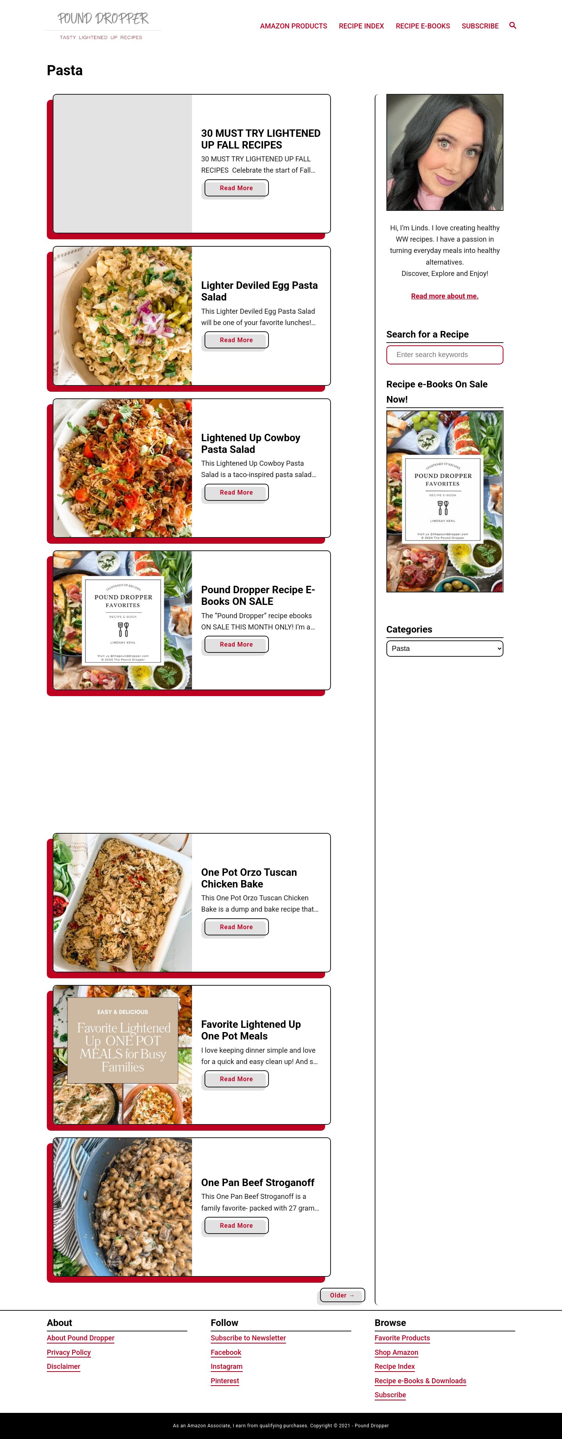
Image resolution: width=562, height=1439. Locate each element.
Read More (239, 189)
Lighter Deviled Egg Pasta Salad (259, 291)
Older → (342, 1295)
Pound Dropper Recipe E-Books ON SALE (258, 595)
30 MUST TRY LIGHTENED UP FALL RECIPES (261, 139)
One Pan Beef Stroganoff (258, 1182)
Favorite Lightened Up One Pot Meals (251, 1030)
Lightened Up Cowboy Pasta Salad (251, 443)
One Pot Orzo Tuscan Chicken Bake (249, 878)
